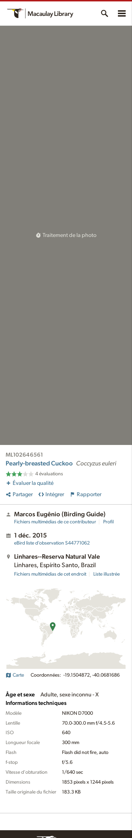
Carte (15, 675)
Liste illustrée (106, 574)
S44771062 (52, 543)
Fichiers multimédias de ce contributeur (55, 521)
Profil (108, 521)
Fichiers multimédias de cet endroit (50, 574)
